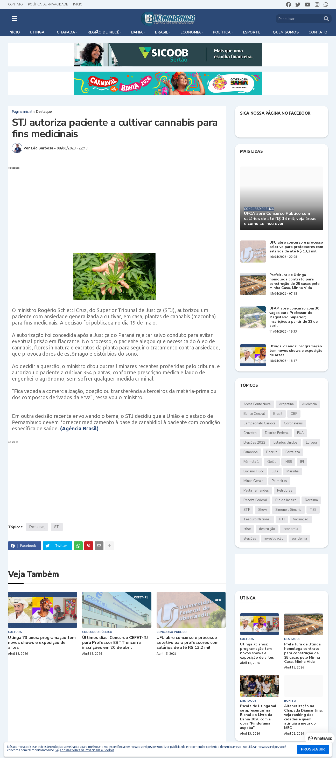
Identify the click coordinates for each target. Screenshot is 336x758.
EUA (300, 433)
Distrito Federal (277, 433)
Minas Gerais (253, 481)
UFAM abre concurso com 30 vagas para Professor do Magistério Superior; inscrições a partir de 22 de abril (294, 317)
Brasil (277, 413)
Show (262, 509)
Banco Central (254, 413)
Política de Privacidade (48, 4)
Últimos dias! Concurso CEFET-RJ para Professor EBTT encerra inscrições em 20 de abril (115, 642)
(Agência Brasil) (79, 428)
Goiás (271, 461)
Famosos (250, 452)
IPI (302, 461)
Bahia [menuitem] (137, 32)
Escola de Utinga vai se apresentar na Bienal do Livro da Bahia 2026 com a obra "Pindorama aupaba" (258, 717)
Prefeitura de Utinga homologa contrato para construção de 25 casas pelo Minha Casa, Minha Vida (294, 281)
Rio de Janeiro (286, 500)
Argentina (286, 404)
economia (290, 529)
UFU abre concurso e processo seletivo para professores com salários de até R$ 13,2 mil (188, 642)
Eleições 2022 (254, 442)
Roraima (311, 500)
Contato (15, 4)
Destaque (44, 111)
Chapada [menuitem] (66, 32)
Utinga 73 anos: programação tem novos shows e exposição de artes (42, 642)
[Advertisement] (111, 207)
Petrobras (284, 490)
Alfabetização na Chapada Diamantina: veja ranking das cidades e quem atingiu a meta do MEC (303, 717)
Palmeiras (279, 481)
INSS (288, 461)
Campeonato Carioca (259, 423)
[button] (14, 18)
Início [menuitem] (14, 32)
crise (247, 529)
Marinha (292, 471)
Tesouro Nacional (257, 519)
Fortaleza (292, 452)
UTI (282, 519)
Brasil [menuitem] (161, 32)
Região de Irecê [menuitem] (103, 32)
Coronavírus (293, 423)
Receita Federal (255, 500)
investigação (274, 538)
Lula (275, 471)
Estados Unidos (286, 442)
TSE (313, 509)
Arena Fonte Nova (257, 404)
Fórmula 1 (251, 461)
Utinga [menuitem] (37, 32)
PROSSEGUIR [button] (313, 749)
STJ (57, 527)
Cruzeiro (250, 433)
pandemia (299, 538)
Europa (311, 442)
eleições (249, 538)
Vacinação (300, 519)
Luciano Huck (253, 471)
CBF (294, 413)
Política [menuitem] (221, 32)
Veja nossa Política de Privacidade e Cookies (84, 750)
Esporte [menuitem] (251, 32)
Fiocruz (271, 452)
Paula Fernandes (256, 490)
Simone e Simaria (288, 509)
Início (77, 4)
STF (246, 509)
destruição (267, 529)
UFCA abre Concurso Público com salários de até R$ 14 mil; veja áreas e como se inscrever (280, 218)
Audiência (309, 404)
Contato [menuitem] (318, 32)
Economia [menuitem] (190, 32)
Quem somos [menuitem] (286, 32)
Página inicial (22, 111)
